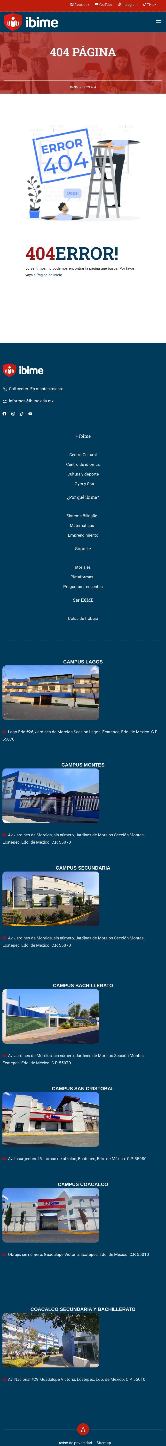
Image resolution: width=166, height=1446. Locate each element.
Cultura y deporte (83, 474)
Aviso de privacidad (75, 1443)
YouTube (103, 4)
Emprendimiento (83, 535)
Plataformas (82, 577)
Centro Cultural (83, 454)
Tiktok (149, 4)
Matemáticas (82, 525)
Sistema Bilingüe (82, 516)
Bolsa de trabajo (83, 618)
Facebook (79, 4)
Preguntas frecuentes (83, 586)
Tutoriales (82, 567)
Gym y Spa (84, 484)
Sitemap (104, 1443)
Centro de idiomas (83, 464)
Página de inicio (49, 275)
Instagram (127, 4)
